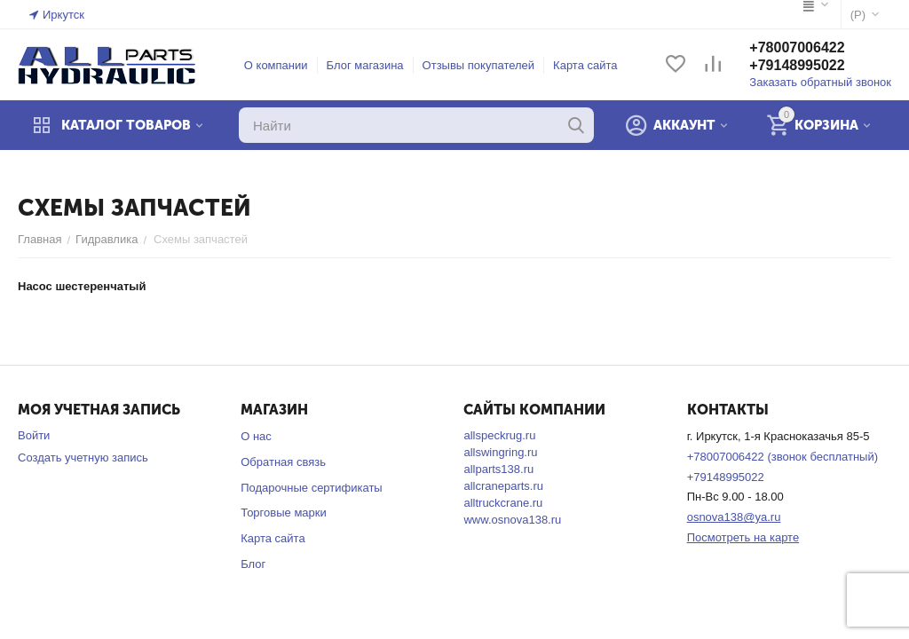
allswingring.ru (500, 452)
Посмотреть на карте (743, 537)
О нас (256, 436)
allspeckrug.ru (499, 435)
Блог (253, 564)
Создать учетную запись (83, 457)
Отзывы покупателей (479, 65)
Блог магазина (365, 65)
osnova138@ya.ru (734, 517)
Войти (34, 435)
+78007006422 (796, 47)
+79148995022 (796, 65)
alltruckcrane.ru (502, 502)
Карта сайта (585, 65)
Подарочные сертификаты (311, 487)
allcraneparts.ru (503, 486)
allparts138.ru (498, 469)
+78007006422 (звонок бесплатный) (782, 456)
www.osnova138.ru (512, 519)
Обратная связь (283, 462)
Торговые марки (284, 512)
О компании (276, 65)
